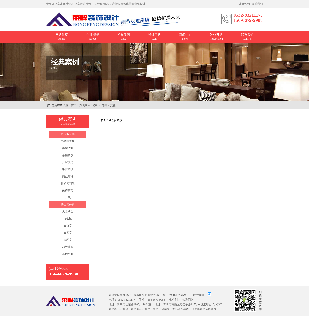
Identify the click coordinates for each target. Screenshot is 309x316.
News (185, 36)
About (92, 36)
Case (123, 36)
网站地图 (198, 295)
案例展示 (84, 105)
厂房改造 (67, 162)
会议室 (68, 225)
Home (61, 36)
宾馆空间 (67, 148)
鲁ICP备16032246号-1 (176, 295)
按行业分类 (100, 105)
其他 (113, 105)
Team (154, 36)
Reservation (216, 36)
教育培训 (67, 169)
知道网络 (188, 299)
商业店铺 (67, 176)
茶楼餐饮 (67, 155)
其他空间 (67, 253)
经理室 (68, 239)
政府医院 (67, 190)
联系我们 (257, 3)
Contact (247, 36)
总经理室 (67, 246)
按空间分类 (68, 204)
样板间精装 (68, 183)
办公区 (68, 218)
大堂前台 (67, 211)
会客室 (68, 232)
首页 (73, 105)
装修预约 (244, 3)
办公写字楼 (68, 141)
